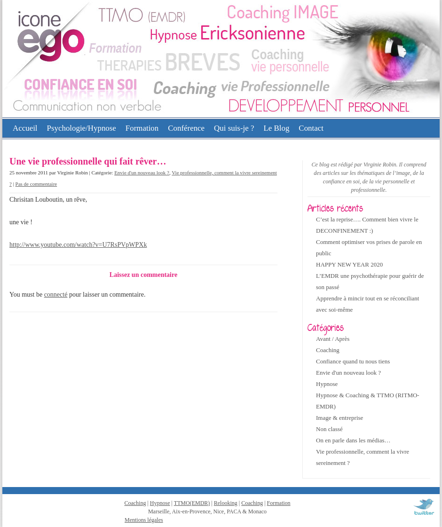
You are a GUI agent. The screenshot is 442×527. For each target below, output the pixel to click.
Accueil (25, 128)
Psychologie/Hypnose (81, 128)
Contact (311, 128)
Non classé (329, 429)
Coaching (327, 350)
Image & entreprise (339, 417)
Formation (142, 128)
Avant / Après (332, 338)
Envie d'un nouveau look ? (141, 172)
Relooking (225, 503)
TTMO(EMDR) (192, 503)
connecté (56, 294)
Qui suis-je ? (234, 128)
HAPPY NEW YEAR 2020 (349, 264)
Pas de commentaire (36, 184)
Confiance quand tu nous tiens (353, 361)
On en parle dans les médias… (353, 440)
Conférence (186, 128)
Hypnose (327, 383)
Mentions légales (144, 520)
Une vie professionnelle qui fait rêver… (87, 161)
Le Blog (276, 128)
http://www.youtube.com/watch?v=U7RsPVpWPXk (78, 244)
